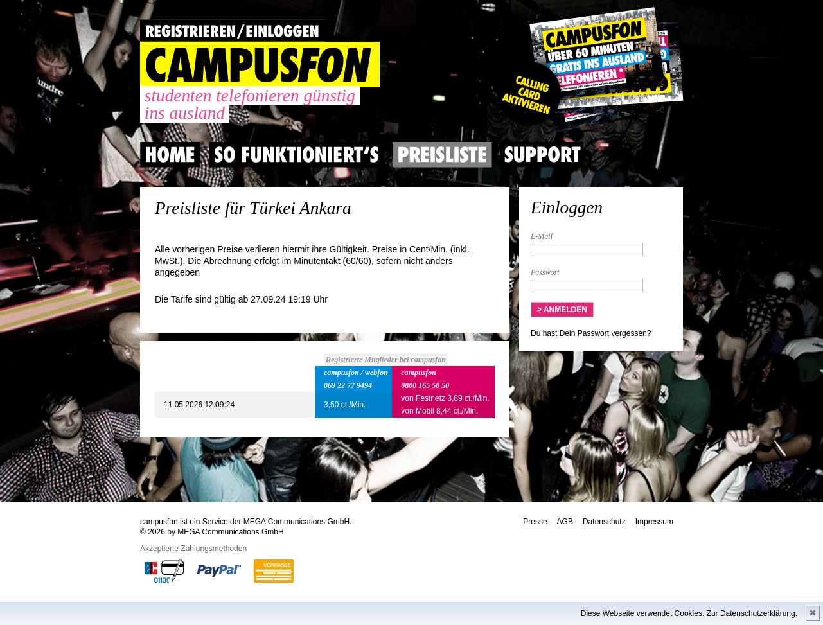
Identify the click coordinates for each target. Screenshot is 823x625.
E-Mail (542, 236)
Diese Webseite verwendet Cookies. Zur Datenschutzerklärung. (689, 613)
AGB (565, 521)
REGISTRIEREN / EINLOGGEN (232, 30)
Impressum (654, 521)
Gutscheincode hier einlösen (587, 70)
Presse (535, 521)
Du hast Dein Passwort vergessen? (591, 333)
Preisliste (442, 155)
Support (542, 155)
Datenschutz (604, 521)
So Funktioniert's (296, 155)
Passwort (545, 272)
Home (170, 155)
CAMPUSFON (260, 64)
